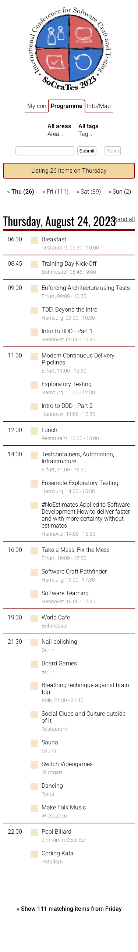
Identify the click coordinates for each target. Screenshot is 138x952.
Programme (66, 106)
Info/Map (99, 106)
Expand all (121, 219)
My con (36, 106)
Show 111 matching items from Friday (71, 908)
